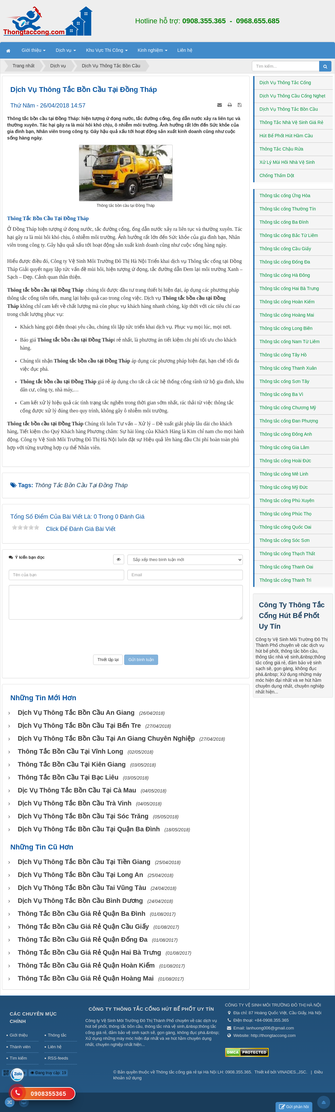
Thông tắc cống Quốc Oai (285, 527)
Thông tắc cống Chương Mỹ (288, 407)
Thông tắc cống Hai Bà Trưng (289, 288)
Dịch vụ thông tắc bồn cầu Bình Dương (80, 900)
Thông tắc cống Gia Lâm (284, 447)
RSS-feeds (58, 1058)
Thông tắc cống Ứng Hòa (285, 195)
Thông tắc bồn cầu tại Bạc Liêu (68, 777)
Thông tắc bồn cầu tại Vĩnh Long (70, 751)
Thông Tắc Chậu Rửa (281, 149)
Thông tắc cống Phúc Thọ (286, 513)
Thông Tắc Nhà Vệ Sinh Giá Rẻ (291, 122)
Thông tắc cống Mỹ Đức (284, 487)
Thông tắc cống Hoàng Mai (287, 315)
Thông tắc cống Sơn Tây (284, 381)
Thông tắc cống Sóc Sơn (285, 540)
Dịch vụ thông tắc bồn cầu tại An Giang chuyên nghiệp (106, 738)
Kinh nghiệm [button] (153, 52)
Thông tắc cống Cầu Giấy (285, 248)
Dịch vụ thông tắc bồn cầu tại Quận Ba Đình (89, 829)
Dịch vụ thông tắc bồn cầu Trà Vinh (75, 803)
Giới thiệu (18, 1035)
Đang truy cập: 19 (48, 1073)
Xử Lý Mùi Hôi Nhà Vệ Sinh (287, 162)
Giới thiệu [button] (34, 52)
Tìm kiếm (18, 1058)
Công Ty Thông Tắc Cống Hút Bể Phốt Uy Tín (292, 615)
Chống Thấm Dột (277, 175)
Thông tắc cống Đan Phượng (289, 420)
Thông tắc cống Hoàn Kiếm (287, 301)
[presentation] (126, 637)
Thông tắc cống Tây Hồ (283, 354)
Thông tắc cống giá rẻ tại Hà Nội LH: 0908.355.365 (203, 1072)
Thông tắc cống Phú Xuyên (287, 500)
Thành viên (20, 1046)
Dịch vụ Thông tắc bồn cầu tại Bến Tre (79, 725)
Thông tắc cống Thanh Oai (286, 566)
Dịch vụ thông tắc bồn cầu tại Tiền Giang (84, 861)
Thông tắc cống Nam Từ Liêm (290, 341)
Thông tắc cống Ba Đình (284, 222)
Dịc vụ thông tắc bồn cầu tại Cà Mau (77, 790)
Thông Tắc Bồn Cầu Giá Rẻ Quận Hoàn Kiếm (86, 965)
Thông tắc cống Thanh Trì (286, 580)
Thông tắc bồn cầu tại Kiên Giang (72, 764)
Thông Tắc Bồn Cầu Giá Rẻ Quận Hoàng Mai (86, 978)
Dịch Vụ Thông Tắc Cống (285, 82)
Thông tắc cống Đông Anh (286, 434)
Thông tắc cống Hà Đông (285, 275)
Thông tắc (57, 1035)
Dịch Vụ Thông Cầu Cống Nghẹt (292, 95)
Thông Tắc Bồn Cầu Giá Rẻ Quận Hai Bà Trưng (89, 952)
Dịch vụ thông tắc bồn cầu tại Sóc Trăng (83, 816)
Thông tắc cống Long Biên (286, 328)
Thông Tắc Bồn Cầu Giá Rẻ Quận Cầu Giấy (83, 926)
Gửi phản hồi (294, 1107)
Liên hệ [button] (185, 50)
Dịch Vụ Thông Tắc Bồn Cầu (289, 109)
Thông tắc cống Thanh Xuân (288, 368)
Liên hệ (54, 1046)
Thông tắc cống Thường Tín (288, 208)
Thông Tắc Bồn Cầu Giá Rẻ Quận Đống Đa (82, 939)
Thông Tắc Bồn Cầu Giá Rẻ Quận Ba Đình (82, 913)
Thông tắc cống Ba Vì (281, 394)
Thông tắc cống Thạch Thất (287, 553)
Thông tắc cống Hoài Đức (285, 460)
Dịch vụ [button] (66, 52)
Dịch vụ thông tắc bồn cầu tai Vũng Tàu (82, 887)
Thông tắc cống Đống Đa (285, 261)
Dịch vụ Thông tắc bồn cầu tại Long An (80, 874)
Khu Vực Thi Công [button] (106, 52)
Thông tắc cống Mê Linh (284, 474)
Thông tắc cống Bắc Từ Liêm (289, 235)
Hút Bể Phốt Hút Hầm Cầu (286, 135)
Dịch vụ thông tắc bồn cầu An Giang (76, 712)
